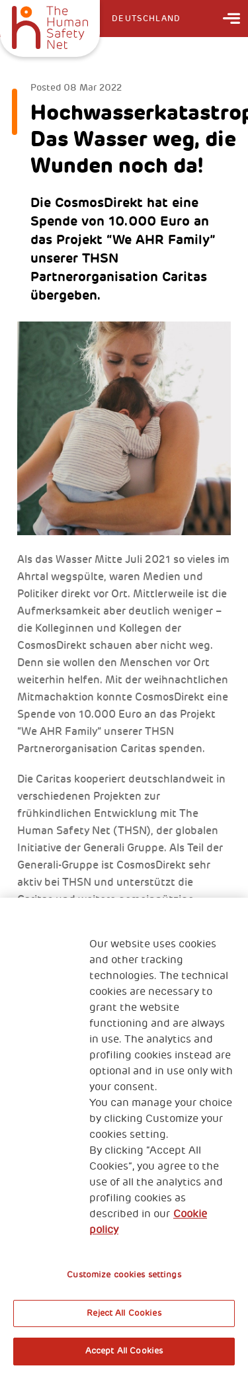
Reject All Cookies (124, 1313)
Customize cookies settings (124, 1274)
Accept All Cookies (124, 1351)
